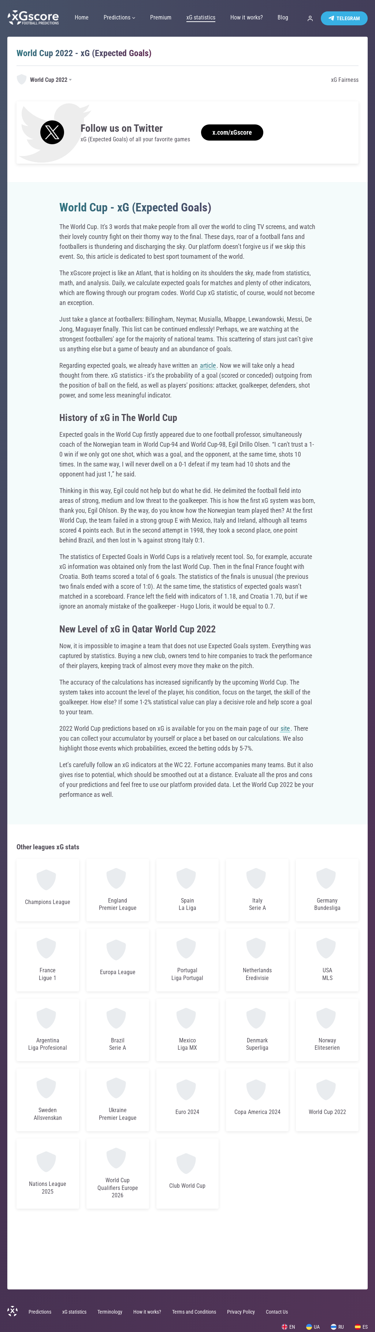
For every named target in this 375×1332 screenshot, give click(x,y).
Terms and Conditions (194, 1312)
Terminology (109, 1312)
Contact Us (277, 1312)
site (285, 728)
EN (288, 1327)
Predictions (40, 1312)
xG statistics (74, 1312)
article (208, 365)
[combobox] (44, 80)
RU (337, 1327)
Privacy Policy (241, 1312)
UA (313, 1327)
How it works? (147, 1312)
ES (361, 1327)
